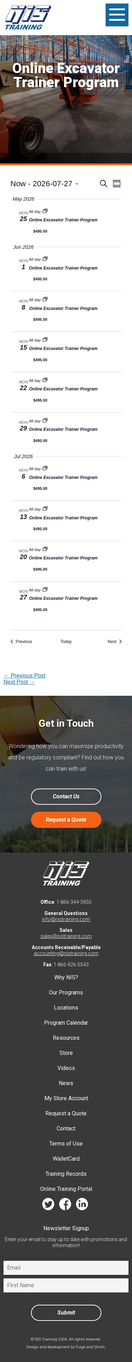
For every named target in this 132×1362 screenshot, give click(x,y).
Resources (66, 1038)
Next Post (19, 682)
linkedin (82, 1206)
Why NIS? (66, 977)
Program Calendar (66, 1022)
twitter (48, 1206)
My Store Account (66, 1098)
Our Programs (66, 992)
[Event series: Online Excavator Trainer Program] (45, 211)
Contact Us (66, 796)
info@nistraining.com (66, 919)
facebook (65, 1206)
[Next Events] (115, 642)
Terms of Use (66, 1143)
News (66, 1083)
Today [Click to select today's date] (65, 641)
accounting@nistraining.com (66, 953)
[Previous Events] (21, 642)
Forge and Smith (90, 1347)
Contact (66, 1128)
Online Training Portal (66, 1189)
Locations (66, 1007)
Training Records (66, 1173)
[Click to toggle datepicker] (44, 183)
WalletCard (66, 1158)
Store (66, 1053)
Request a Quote (66, 819)
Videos (66, 1068)
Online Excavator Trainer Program (63, 220)
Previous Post (24, 676)
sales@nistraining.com (66, 936)
